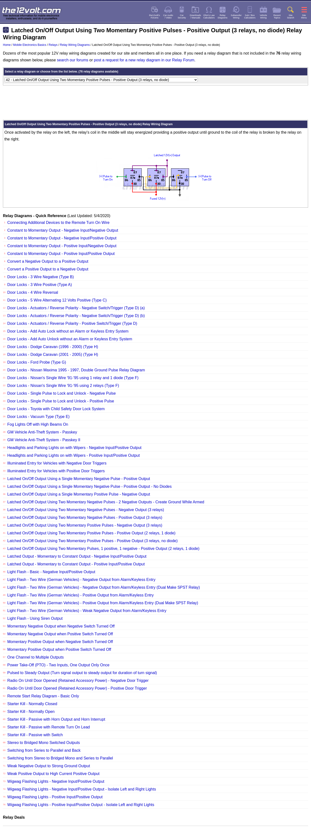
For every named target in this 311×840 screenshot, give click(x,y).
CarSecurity (182, 16)
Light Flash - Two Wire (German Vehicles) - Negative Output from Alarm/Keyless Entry (81, 580)
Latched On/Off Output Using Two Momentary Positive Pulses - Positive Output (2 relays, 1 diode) (91, 533)
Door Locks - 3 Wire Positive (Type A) (39, 285)
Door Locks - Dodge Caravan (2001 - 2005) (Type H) (52, 354)
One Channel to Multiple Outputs (35, 657)
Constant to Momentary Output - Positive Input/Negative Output (61, 246)
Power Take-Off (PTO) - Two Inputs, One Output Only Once (58, 665)
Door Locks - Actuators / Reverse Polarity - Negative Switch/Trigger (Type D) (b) (76, 316)
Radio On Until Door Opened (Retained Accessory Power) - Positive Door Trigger (77, 688)
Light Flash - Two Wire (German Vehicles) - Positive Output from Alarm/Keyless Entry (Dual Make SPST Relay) (102, 603)
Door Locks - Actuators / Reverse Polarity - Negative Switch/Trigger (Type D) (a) (76, 308)
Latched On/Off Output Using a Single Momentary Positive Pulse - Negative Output (78, 494)
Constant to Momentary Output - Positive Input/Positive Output (61, 254)
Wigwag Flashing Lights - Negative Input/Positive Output (55, 781)
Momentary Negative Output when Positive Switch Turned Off (60, 634)
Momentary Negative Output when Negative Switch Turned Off (61, 626)
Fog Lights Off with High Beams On (37, 424)
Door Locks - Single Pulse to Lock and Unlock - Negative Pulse (61, 393)
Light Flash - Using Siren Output (35, 618)
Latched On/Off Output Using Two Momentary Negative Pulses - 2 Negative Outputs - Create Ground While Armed (105, 502)
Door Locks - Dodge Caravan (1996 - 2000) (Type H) (52, 347)
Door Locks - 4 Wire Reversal (32, 292)
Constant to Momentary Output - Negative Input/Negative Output (62, 230)
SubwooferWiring (236, 16)
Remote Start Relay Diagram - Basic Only (43, 696)
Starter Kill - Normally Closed (32, 704)
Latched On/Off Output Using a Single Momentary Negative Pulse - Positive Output (78, 479)
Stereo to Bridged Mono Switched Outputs (43, 743)
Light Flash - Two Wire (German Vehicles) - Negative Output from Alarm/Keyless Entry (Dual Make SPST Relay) (103, 587)
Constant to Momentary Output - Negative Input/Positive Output (61, 238)
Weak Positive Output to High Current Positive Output (53, 774)
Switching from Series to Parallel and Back (43, 750)
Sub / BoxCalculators (250, 16)
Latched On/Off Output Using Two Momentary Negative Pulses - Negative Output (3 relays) (85, 510)
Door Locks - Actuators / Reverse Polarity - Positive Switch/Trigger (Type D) (72, 323)
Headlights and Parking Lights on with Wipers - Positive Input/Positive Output (73, 455)
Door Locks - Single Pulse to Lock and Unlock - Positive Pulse (60, 401)
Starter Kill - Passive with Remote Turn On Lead (48, 727)
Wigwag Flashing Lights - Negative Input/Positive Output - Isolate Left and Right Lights (81, 789)
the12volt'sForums (154, 16)
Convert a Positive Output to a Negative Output (47, 269)
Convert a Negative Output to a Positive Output (47, 261)
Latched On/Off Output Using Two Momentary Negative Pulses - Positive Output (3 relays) (84, 517)
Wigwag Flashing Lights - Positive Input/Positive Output (55, 797)
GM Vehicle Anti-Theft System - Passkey (42, 432)
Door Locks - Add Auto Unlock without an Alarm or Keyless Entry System (69, 339)
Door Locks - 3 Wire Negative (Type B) (40, 277)
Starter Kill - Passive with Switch (35, 735)
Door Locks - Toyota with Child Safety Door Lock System (56, 409)
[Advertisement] (155, 102)
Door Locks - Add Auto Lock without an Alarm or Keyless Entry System (68, 331)
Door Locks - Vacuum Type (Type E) (38, 417)
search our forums (72, 60)
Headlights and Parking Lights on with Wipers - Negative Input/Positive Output (74, 448)
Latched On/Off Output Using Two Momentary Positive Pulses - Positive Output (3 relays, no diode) (92, 541)
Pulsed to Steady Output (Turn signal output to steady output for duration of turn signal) (82, 673)
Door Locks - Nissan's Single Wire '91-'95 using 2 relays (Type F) (63, 385)
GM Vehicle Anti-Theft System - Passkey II (43, 440)
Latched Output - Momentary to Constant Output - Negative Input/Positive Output (77, 556)
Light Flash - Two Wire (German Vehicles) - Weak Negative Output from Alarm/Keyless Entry (86, 611)
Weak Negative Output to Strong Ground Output (48, 766)
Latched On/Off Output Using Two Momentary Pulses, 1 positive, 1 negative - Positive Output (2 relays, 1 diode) (103, 548)
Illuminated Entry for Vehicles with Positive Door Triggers (56, 471)
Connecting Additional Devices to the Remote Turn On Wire (58, 222)
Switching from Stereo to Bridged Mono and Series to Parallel (60, 758)
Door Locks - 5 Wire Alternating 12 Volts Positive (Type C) (57, 300)
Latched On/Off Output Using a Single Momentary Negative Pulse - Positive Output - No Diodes (89, 486)
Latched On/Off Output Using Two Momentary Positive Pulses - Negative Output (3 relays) (84, 525)
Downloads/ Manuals (195, 16)
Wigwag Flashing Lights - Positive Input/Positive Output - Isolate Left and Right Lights (80, 805)
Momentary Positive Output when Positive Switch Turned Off (59, 649)
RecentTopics (277, 16)
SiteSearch (290, 16)
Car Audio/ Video (168, 16)
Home (7, 45)
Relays (53, 45)
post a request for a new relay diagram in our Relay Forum (144, 60)
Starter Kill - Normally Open (31, 712)
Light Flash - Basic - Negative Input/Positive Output (51, 572)
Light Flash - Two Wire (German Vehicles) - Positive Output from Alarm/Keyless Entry (80, 595)
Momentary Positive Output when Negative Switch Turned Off (60, 642)
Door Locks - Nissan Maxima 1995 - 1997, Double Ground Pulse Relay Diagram (76, 370)
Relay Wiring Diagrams (75, 45)
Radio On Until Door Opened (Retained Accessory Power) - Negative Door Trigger (78, 680)
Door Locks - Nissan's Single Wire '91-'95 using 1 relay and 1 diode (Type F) (72, 378)
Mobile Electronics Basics (29, 45)
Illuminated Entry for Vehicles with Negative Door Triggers (56, 463)
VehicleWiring (263, 16)
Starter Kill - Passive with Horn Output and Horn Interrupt (56, 719)
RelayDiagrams (222, 16)
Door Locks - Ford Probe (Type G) (36, 362)
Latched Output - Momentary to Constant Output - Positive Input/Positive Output (76, 564)
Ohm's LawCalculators (209, 16)
